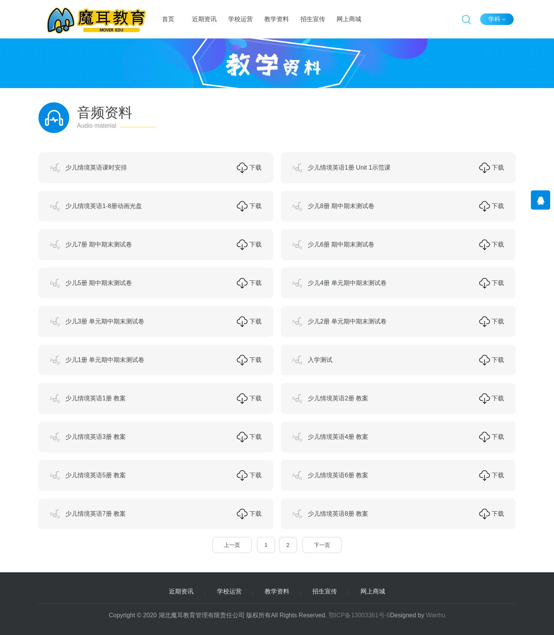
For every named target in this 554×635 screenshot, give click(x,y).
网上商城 (349, 19)
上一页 (232, 545)
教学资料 (276, 19)
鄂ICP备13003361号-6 (359, 615)
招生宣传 (312, 19)
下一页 (322, 545)
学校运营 (240, 19)
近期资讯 (204, 19)
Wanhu (435, 615)
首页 (168, 19)
